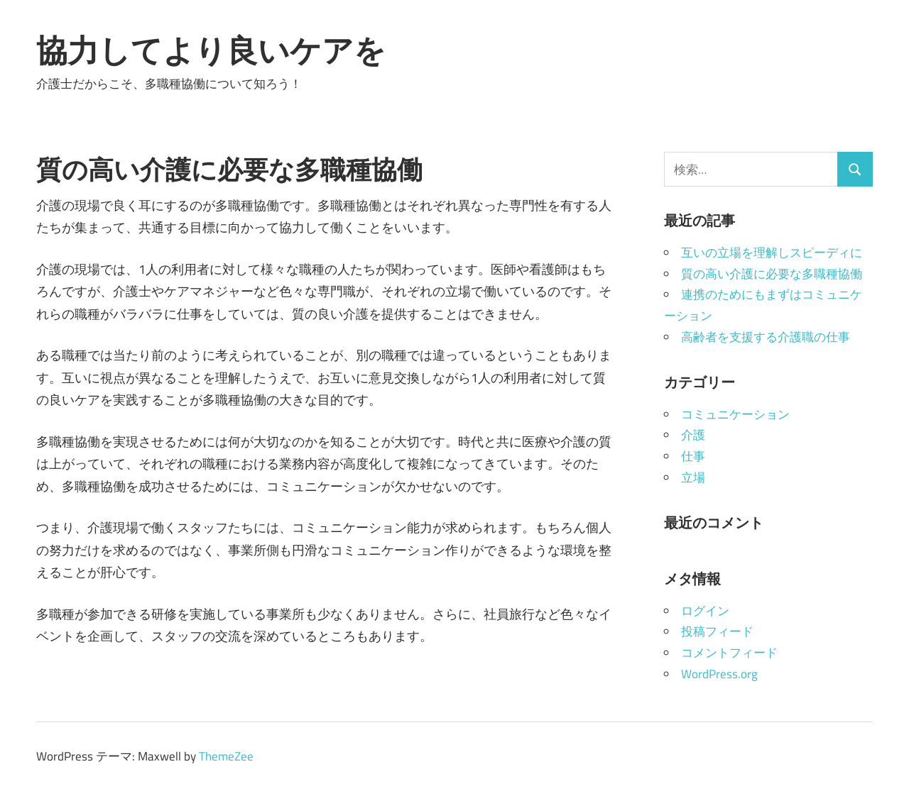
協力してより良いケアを (211, 50)
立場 (693, 477)
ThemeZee (226, 756)
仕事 (693, 456)
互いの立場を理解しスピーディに (771, 252)
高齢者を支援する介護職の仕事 (765, 337)
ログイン (705, 611)
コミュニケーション (735, 414)
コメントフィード (729, 652)
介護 (693, 435)
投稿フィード (717, 631)
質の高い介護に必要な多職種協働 (771, 274)
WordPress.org (719, 674)
